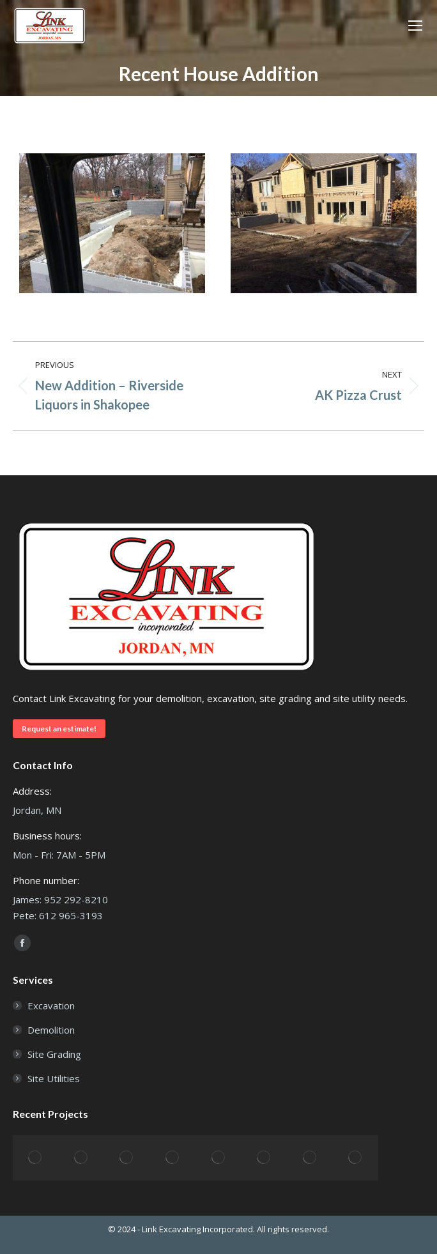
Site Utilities (53, 1078)
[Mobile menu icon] (415, 25)
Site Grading (54, 1054)
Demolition (51, 1029)
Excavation (51, 1005)
